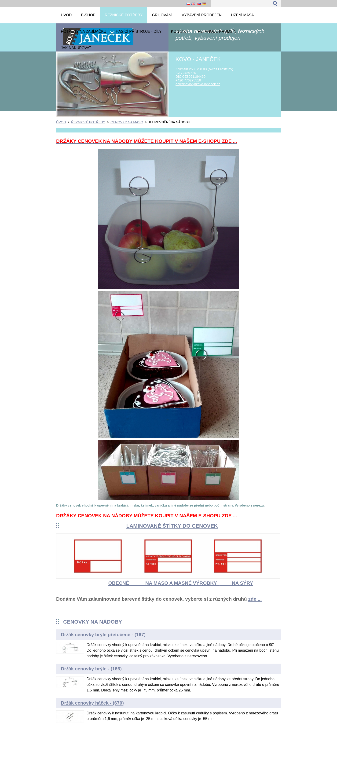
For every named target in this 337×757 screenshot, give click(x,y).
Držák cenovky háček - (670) (92, 703)
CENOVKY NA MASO (126, 122)
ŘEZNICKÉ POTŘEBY (88, 122)
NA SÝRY (242, 583)
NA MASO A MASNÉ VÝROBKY (182, 583)
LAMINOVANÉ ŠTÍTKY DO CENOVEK (172, 526)
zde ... (255, 599)
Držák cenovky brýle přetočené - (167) (103, 634)
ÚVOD (61, 122)
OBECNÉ (118, 583)
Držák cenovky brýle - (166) (91, 668)
